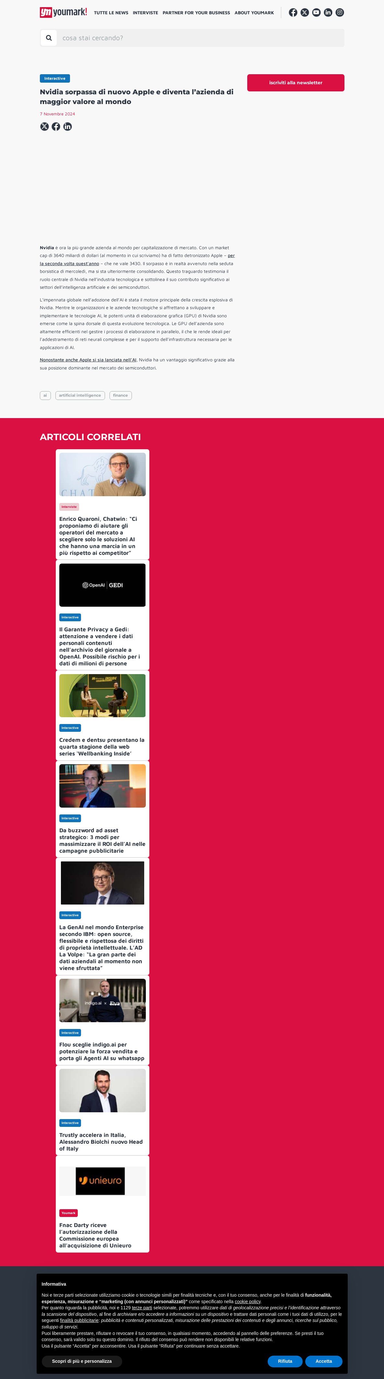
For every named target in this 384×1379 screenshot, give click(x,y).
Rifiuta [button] (285, 1361)
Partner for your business (196, 12)
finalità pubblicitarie (79, 1320)
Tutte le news (111, 12)
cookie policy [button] (247, 1301)
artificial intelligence (80, 395)
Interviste (145, 12)
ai (45, 395)
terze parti (142, 1307)
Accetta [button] (324, 1361)
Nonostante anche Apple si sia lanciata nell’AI (88, 359)
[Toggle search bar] (49, 38)
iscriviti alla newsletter (295, 83)
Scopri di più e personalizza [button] (82, 1361)
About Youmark (254, 12)
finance (120, 395)
